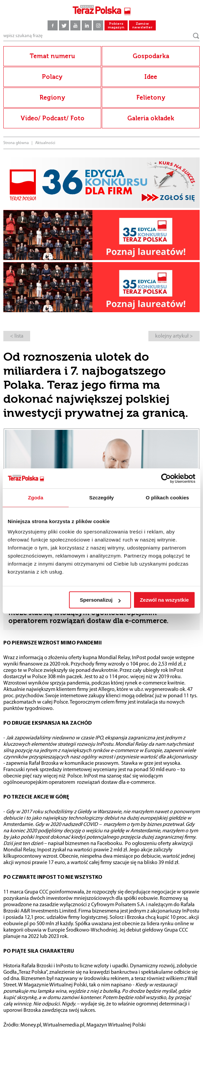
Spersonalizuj (100, 600)
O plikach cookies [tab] (167, 497)
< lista (16, 336)
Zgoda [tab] (36, 497)
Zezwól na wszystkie (164, 600)
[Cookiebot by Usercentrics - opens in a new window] (166, 478)
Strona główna (16, 143)
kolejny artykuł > (174, 336)
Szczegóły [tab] (101, 497)
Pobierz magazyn (116, 25)
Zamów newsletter (142, 25)
